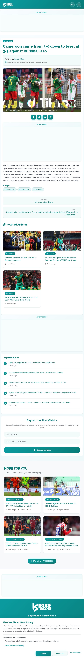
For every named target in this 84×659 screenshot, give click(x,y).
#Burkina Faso (24, 189)
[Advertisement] (42, 21)
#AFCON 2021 (10, 189)
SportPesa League (52, 499)
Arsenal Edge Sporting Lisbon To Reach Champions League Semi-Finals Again (39, 402)
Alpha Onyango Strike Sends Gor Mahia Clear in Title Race (32, 363)
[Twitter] (39, 117)
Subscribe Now (42, 450)
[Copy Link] (50, 117)
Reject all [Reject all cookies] (59, 653)
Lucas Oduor (19, 59)
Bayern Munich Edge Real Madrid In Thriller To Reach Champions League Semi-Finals (42, 392)
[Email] (45, 117)
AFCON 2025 (8, 41)
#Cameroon (38, 189)
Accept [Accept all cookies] (43, 653)
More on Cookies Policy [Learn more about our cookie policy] (14, 645)
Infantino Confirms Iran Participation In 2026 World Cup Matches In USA (37, 382)
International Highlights (14, 499)
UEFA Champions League (15, 539)
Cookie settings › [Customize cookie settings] (75, 652)
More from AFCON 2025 (42, 561)
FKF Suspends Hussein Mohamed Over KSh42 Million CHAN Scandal (36, 372)
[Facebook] (33, 117)
